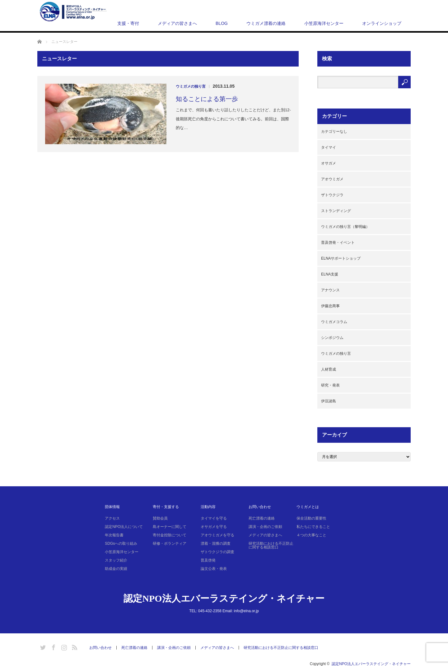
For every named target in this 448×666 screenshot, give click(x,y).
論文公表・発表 (214, 569)
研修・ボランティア (169, 543)
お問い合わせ (260, 507)
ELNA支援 (329, 274)
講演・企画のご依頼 (265, 527)
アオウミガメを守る (217, 535)
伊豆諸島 (328, 401)
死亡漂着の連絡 (262, 518)
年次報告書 (114, 535)
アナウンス (330, 290)
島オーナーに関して (169, 527)
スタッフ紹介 (116, 560)
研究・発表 (330, 385)
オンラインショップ (381, 23)
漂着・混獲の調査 (216, 543)
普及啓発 (208, 560)
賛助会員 (160, 518)
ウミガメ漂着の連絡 (266, 23)
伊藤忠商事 (330, 306)
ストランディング (336, 211)
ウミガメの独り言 (191, 86)
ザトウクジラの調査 (217, 552)
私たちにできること (313, 527)
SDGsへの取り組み (121, 543)
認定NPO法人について (124, 527)
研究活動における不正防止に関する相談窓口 (271, 545)
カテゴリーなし (334, 131)
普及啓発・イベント (338, 242)
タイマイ (328, 147)
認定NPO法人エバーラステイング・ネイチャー (224, 598)
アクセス (112, 518)
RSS (73, 646)
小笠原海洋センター (323, 23)
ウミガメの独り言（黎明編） (345, 226)
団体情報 (112, 507)
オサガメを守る (214, 527)
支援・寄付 (128, 23)
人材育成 (328, 369)
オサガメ (328, 163)
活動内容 (208, 507)
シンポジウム (332, 337)
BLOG (222, 23)
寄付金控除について (169, 535)
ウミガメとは (307, 507)
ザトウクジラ (332, 195)
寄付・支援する (166, 507)
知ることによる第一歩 (207, 98)
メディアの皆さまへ (177, 23)
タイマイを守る (214, 518)
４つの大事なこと (311, 535)
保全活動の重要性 (311, 518)
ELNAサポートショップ (341, 258)
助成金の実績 (116, 569)
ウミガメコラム (334, 322)
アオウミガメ (332, 179)
